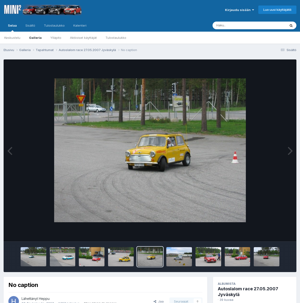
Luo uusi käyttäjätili (277, 10)
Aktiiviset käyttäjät (83, 38)
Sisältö (30, 25)
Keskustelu (12, 38)
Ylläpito (55, 38)
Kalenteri (80, 25)
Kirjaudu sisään (239, 10)
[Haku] (240, 25)
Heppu (44, 299)
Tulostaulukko (115, 38)
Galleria (35, 38)
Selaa (12, 27)
